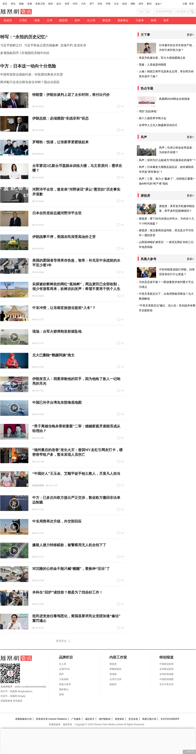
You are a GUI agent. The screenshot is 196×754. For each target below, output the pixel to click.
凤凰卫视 (40, 3)
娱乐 (59, 3)
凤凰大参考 (65, 684)
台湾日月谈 (115, 679)
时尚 (75, 3)
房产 (91, 3)
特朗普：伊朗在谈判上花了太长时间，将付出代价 (71, 95)
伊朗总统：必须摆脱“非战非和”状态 (60, 118)
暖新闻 (63, 20)
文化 (116, 3)
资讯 (13, 3)
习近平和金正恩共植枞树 (41, 45)
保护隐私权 (105, 719)
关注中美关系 (166, 684)
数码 (149, 3)
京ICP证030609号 (170, 719)
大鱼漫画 (63, 679)
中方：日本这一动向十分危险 (28, 66)
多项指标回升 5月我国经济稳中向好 (24, 53)
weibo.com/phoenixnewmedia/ (30, 686)
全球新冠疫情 (166, 669)
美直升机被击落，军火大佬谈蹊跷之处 (162, 57)
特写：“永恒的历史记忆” (24, 36)
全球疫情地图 (166, 674)
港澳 (37, 20)
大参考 (140, 20)
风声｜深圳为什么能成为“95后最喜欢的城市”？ (167, 160)
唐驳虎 (106, 20)
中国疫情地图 (166, 679)
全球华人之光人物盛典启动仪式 (158, 125)
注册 (185, 3)
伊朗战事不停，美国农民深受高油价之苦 (64, 237)
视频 (21, 3)
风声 (77, 20)
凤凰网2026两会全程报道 (174, 98)
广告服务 (76, 719)
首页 (5, 3)
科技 (100, 3)
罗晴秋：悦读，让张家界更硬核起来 (60, 142)
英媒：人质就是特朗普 (152, 64)
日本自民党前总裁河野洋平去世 (57, 213)
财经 (50, 3)
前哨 (153, 20)
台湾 (49, 20)
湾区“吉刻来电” (148, 111)
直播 (29, 3)
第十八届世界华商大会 (152, 118)
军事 (108, 3)
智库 (166, 20)
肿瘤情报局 (115, 669)
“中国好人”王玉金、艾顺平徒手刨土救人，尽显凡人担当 (76, 474)
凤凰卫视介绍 (149, 719)
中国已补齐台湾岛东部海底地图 (57, 402)
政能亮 (8, 20)
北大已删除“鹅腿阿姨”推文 (53, 355)
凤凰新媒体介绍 (23, 719)
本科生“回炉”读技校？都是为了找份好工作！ (67, 592)
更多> (190, 34)
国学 (141, 3)
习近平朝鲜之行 (11, 45)
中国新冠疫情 (166, 664)
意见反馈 (133, 719)
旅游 (124, 3)
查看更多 (61, 640)
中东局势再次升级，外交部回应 (57, 521)
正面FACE (64, 669)
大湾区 (23, 20)
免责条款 (119, 719)
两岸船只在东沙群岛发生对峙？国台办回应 (30, 82)
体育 (67, 3)
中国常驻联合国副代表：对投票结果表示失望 (31, 74)
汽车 (83, 3)
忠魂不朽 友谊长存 (73, 45)
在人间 (91, 20)
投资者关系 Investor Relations (51, 719)
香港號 (113, 674)
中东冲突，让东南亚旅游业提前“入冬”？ (64, 308)
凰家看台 (123, 20)
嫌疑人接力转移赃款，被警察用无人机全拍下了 (69, 545)
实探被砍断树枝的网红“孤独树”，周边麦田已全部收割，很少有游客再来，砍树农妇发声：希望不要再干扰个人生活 (76, 288)
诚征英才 (89, 719)
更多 (157, 4)
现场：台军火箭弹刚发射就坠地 (57, 331)
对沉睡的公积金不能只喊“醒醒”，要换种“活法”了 (71, 569)
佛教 (132, 3)
